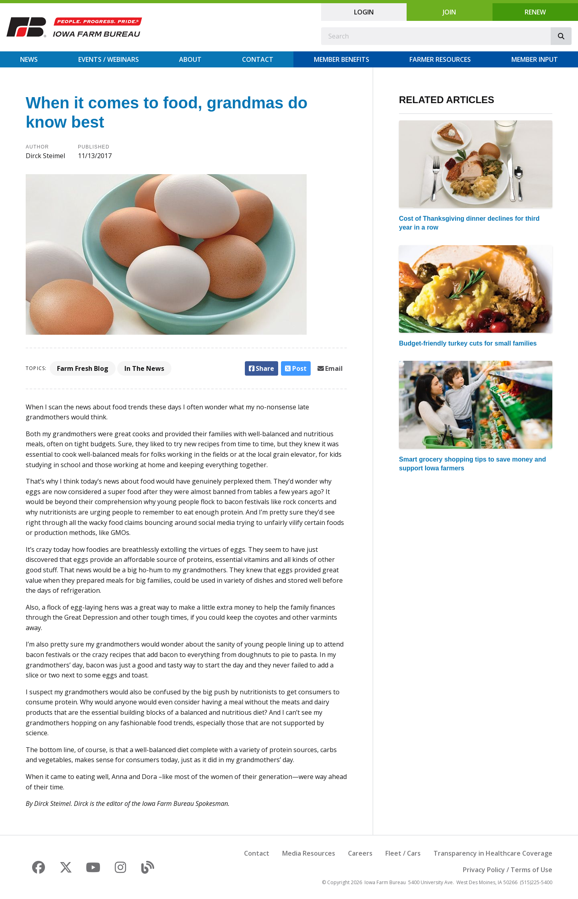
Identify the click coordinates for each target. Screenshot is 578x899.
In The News (144, 368)
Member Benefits (341, 59)
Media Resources (308, 853)
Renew (535, 12)
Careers (360, 853)
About (190, 59)
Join (449, 12)
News (29, 59)
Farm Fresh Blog (82, 368)
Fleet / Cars (403, 853)
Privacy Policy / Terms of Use (507, 869)
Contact (257, 59)
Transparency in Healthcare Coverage (493, 853)
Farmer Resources (440, 59)
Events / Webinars (108, 59)
